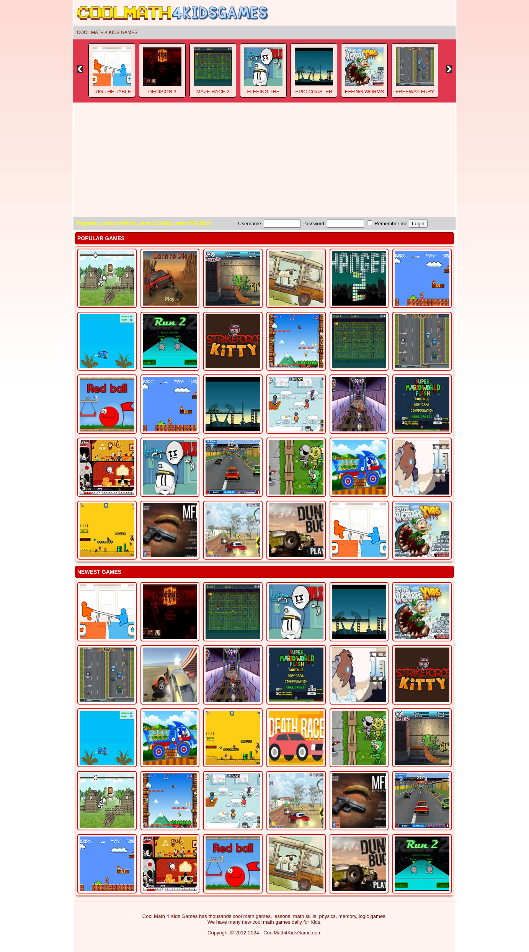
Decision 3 (162, 91)
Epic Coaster (314, 91)
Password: (333, 224)
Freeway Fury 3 (414, 94)
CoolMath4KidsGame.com (292, 933)
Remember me (387, 223)
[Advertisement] (264, 159)
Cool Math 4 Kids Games (107, 32)
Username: (269, 224)
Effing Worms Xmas (364, 94)
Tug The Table (112, 91)
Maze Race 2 (213, 91)
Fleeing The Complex (263, 94)
